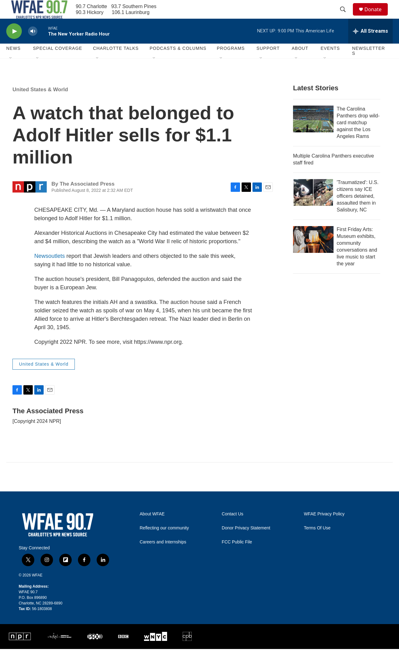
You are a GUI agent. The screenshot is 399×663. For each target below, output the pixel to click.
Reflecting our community (164, 542)
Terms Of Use (317, 542)
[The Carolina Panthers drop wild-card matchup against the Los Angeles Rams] (313, 133)
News (41, 270)
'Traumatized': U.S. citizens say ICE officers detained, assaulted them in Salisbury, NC (357, 210)
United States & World (40, 104)
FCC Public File (237, 556)
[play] (14, 45)
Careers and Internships (163, 556)
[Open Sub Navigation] (10, 72)
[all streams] (370, 45)
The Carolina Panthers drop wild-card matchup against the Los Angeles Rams (358, 136)
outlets (56, 270)
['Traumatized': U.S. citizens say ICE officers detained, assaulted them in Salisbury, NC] (313, 206)
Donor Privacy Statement (246, 542)
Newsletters (368, 65)
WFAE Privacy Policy (324, 528)
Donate (377, 16)
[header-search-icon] (346, 16)
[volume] (32, 45)
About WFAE (152, 528)
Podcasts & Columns (178, 62)
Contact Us (232, 528)
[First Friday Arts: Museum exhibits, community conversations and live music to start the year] (313, 253)
